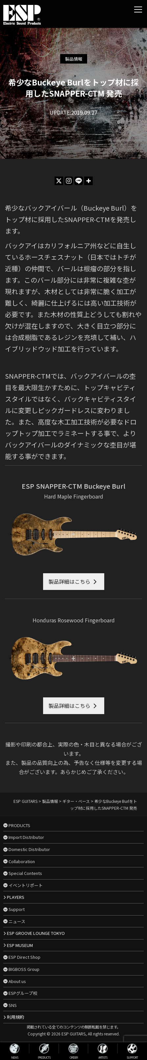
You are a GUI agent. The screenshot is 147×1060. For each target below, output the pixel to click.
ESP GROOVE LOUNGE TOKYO (36, 933)
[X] (59, 181)
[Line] (78, 181)
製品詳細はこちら (69, 581)
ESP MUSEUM (20, 945)
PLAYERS (15, 897)
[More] (88, 181)
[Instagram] (68, 181)
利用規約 (15, 1017)
